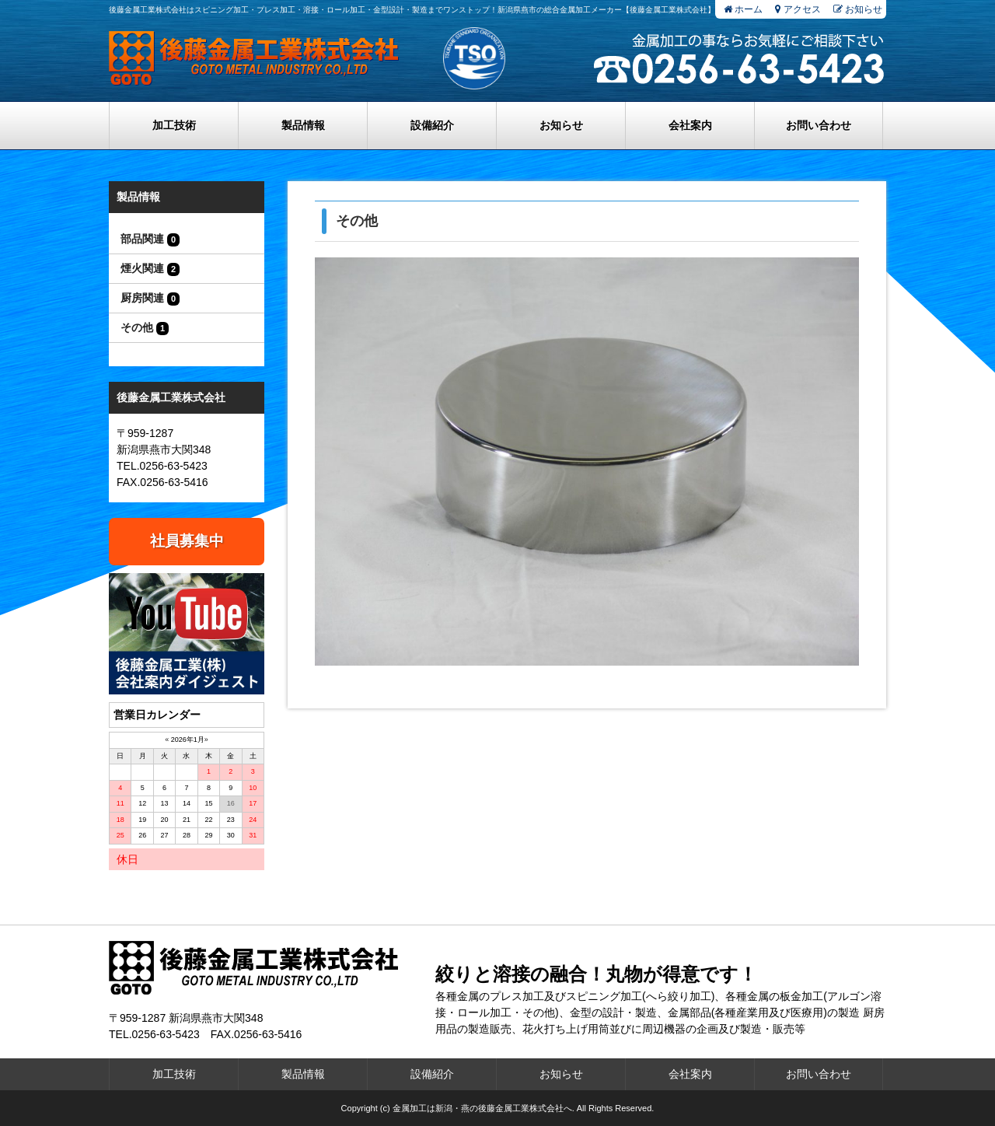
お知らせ (857, 9)
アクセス (797, 9)
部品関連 (150, 240)
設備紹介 (432, 125)
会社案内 (690, 125)
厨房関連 (150, 299)
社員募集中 (187, 541)
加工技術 (174, 125)
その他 (144, 328)
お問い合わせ (818, 125)
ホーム (743, 9)
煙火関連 (150, 269)
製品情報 (303, 125)
